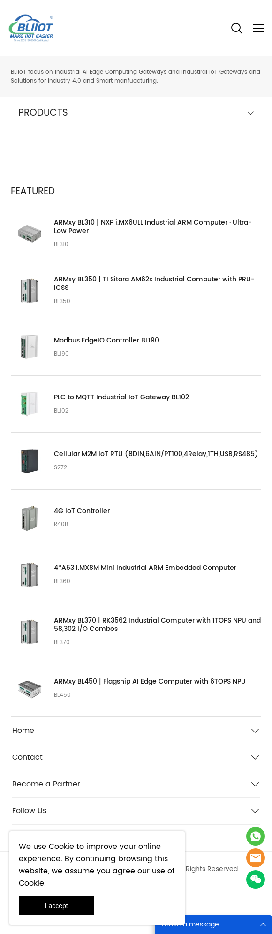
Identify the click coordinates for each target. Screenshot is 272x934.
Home (23, 730)
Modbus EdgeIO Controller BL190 (106, 340)
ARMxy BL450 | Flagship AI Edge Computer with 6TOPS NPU (150, 681)
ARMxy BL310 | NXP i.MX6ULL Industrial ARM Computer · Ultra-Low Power (153, 226)
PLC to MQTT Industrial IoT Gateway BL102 (121, 397)
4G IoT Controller (82, 511)
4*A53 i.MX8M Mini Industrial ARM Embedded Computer (145, 568)
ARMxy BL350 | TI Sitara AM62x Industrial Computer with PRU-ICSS (154, 283)
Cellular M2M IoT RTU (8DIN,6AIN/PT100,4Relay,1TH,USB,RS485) (156, 454)
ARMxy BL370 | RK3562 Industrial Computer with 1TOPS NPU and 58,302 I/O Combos (157, 624)
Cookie (61, 847)
